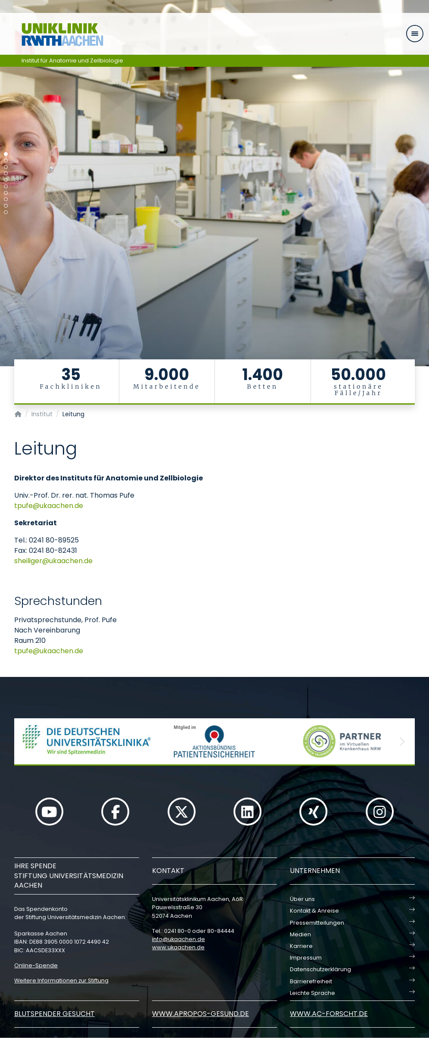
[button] (27, 741)
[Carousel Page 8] (6, 199)
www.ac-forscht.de (329, 1014)
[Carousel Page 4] (6, 173)
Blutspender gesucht (54, 1014)
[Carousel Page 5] (6, 180)
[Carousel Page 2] (6, 160)
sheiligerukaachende (53, 561)
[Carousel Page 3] (6, 167)
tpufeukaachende (48, 506)
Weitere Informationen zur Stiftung (61, 980)
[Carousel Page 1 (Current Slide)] (6, 154)
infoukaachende (178, 939)
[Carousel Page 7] (6, 193)
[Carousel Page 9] (6, 206)
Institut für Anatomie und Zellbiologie (72, 60)
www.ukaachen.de (178, 947)
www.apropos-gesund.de (200, 1014)
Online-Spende (36, 965)
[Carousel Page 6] (6, 186)
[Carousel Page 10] (6, 212)
